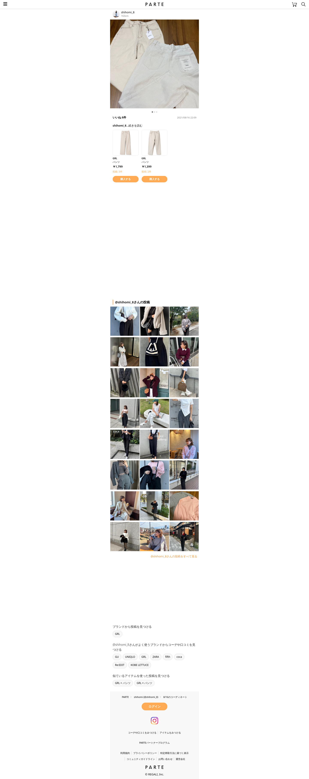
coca (179, 657)
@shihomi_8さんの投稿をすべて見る (174, 556)
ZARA (156, 657)
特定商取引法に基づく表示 (174, 753)
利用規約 (125, 753)
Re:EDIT (119, 665)
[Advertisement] (144, 213)
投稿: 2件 (146, 171)
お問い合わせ (165, 759)
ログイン (154, 706)
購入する (125, 179)
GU (117, 657)
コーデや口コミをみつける (142, 732)
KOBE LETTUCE (140, 665)
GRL (117, 634)
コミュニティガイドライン (141, 759)
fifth (167, 657)
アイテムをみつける (170, 732)
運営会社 (180, 759)
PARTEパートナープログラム (154, 742)
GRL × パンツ (122, 683)
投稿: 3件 (117, 171)
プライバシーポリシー (145, 753)
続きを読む (135, 125)
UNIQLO (130, 657)
